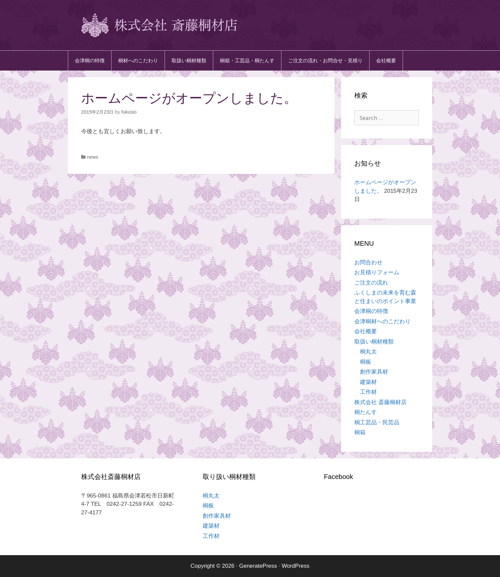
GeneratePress (258, 566)
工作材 (368, 392)
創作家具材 (374, 372)
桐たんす (365, 412)
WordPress (296, 566)
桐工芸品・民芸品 (376, 422)
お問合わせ (368, 262)
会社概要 (386, 60)
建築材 (368, 382)
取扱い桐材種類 (189, 60)
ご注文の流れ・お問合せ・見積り (325, 60)
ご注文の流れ (371, 283)
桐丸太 (368, 351)
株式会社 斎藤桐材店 (380, 402)
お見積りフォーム (376, 272)
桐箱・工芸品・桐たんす (247, 60)
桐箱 (360, 432)
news (92, 157)
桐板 (365, 362)
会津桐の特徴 (90, 60)
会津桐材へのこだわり (382, 321)
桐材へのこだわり (138, 60)
